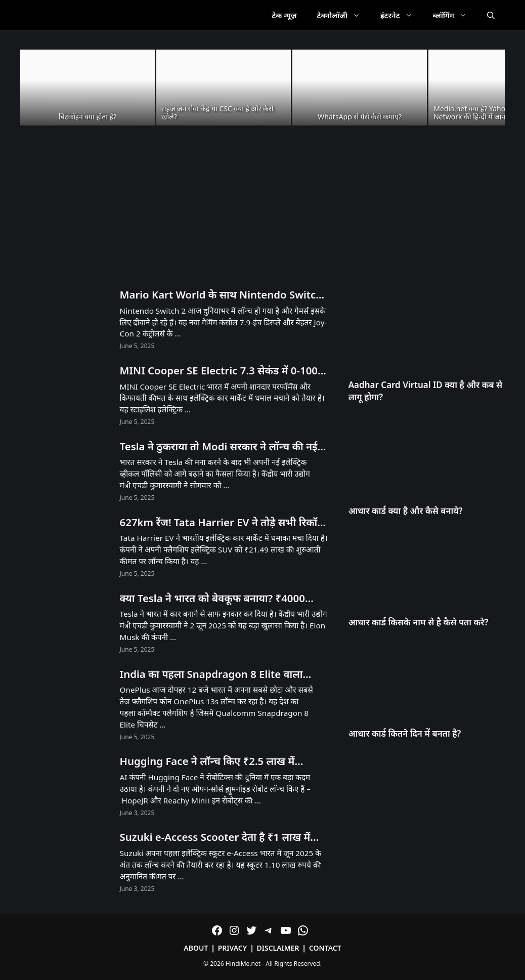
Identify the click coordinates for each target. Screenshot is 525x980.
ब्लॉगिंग (455, 15)
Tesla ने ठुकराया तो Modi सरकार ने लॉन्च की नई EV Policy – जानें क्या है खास (219, 446)
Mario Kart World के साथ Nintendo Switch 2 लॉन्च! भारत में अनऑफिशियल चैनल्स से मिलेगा (221, 295)
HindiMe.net (243, 963)
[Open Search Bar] (491, 15)
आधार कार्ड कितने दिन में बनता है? (404, 733)
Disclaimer (278, 948)
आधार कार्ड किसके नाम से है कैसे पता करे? (418, 622)
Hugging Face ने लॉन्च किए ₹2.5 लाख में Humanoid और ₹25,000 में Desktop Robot (219, 761)
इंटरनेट (401, 15)
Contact (325, 948)
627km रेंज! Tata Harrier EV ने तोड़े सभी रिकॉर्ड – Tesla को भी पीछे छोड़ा (221, 522)
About (196, 948)
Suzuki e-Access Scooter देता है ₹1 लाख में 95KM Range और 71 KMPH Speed (215, 837)
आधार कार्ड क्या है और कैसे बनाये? (405, 511)
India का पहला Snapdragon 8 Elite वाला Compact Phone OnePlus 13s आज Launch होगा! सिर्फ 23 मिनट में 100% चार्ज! (222, 674)
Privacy (232, 948)
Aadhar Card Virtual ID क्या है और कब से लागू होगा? (425, 391)
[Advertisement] (262, 207)
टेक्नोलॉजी (343, 15)
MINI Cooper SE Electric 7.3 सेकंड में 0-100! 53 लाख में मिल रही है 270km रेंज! (220, 370)
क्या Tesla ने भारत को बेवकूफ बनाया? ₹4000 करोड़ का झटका (212, 598)
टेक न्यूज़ (284, 15)
